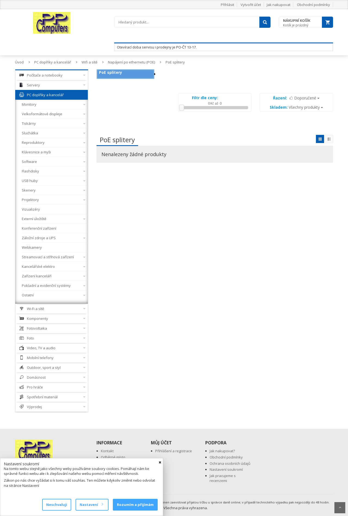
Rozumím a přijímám (135, 504)
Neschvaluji (56, 504)
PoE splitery (175, 62)
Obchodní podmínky (313, 4)
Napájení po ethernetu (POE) (131, 62)
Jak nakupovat (278, 4)
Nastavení (91, 504)
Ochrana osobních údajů (230, 463)
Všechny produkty (296, 107)
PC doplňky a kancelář (52, 62)
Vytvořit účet (251, 4)
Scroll (339, 507)
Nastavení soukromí (226, 469)
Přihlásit (227, 4)
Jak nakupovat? (222, 450)
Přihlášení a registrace (173, 450)
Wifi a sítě (89, 62)
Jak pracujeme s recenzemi (223, 478)
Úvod (19, 62)
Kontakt (107, 450)
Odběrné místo (113, 457)
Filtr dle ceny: (205, 97)
